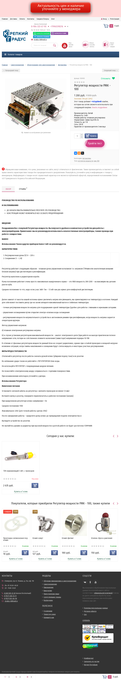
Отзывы (23, 188)
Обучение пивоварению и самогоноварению (60, 581)
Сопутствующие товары (52, 597)
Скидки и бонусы (43, 19)
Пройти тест (95, 143)
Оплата (22, 19)
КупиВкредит (89, 658)
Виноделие (48, 591)
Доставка (13, 19)
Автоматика (86, 158)
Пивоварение (48, 587)
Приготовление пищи (51, 594)
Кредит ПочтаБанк (90, 665)
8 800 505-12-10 (9, 593)
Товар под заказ (50, 614)
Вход (104, 19)
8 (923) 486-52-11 (10, 596)
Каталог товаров (13, 54)
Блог (53, 19)
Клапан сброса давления (101, 538)
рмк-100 (96, 161)
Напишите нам (49, 617)
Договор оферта (90, 611)
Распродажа (48, 600)
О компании (48, 611)
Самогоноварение (50, 584)
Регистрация (114, 19)
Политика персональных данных (96, 608)
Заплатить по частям (91, 661)
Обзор (8, 189)
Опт (85, 615)
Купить (93, 136)
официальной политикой (103, 593)
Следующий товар (110, 70)
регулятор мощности (85, 161)
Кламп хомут (38, 538)
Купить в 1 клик (21, 491)
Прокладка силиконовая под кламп (15, 539)
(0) (9, 479)
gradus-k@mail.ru (40, 40)
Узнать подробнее (99, 107)
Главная (5, 19)
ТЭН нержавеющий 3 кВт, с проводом (18, 471)
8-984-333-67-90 (38, 26)
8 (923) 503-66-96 (10, 598)
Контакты (30, 19)
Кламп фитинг (68, 538)
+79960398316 (56, 26)
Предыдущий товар (11, 70)
